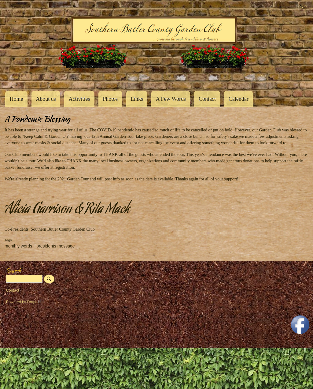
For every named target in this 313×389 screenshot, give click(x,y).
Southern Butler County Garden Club (15, 78)
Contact (207, 99)
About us (46, 99)
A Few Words (171, 99)
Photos (110, 99)
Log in (301, 6)
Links (137, 99)
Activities (79, 99)
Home (16, 99)
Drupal (35, 302)
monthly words (18, 246)
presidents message (55, 246)
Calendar (239, 99)
